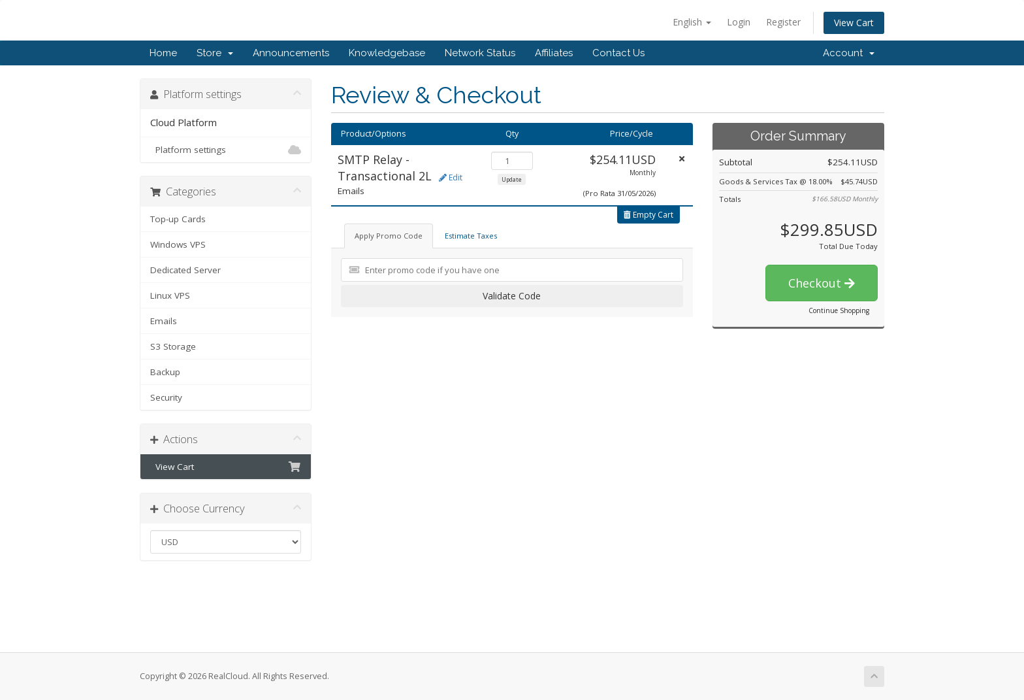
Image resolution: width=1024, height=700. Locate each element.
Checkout (821, 283)
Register (783, 22)
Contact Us (618, 53)
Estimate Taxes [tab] (471, 236)
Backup (165, 372)
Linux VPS (170, 295)
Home (163, 53)
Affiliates (554, 53)
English (692, 22)
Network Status (480, 53)
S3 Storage (173, 346)
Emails (163, 321)
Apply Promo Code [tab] (389, 236)
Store (215, 53)
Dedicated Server (185, 270)
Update (512, 179)
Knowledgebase (387, 53)
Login (738, 22)
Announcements (291, 53)
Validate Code (512, 296)
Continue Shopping (838, 310)
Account (848, 53)
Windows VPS (178, 244)
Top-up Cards (178, 219)
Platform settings (225, 150)
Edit (450, 177)
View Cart (854, 22)
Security (166, 397)
